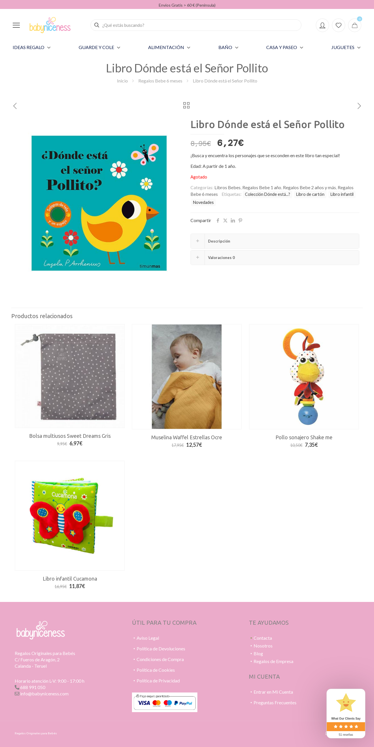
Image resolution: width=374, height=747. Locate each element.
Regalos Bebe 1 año (261, 187)
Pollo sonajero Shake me (304, 437)
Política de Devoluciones (161, 648)
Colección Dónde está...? (267, 194)
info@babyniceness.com (44, 693)
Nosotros (263, 645)
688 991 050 (32, 687)
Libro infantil (342, 194)
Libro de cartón (310, 194)
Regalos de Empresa (273, 661)
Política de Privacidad (158, 680)
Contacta (263, 638)
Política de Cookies (156, 670)
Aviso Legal (148, 638)
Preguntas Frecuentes (275, 702)
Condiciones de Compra (160, 659)
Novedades (203, 202)
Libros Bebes (227, 187)
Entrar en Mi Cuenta (273, 692)
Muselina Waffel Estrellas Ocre (186, 437)
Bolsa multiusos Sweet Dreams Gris (70, 436)
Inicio (122, 80)
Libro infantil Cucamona (70, 578)
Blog (258, 653)
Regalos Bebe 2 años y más (309, 187)
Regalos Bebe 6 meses (160, 80)
